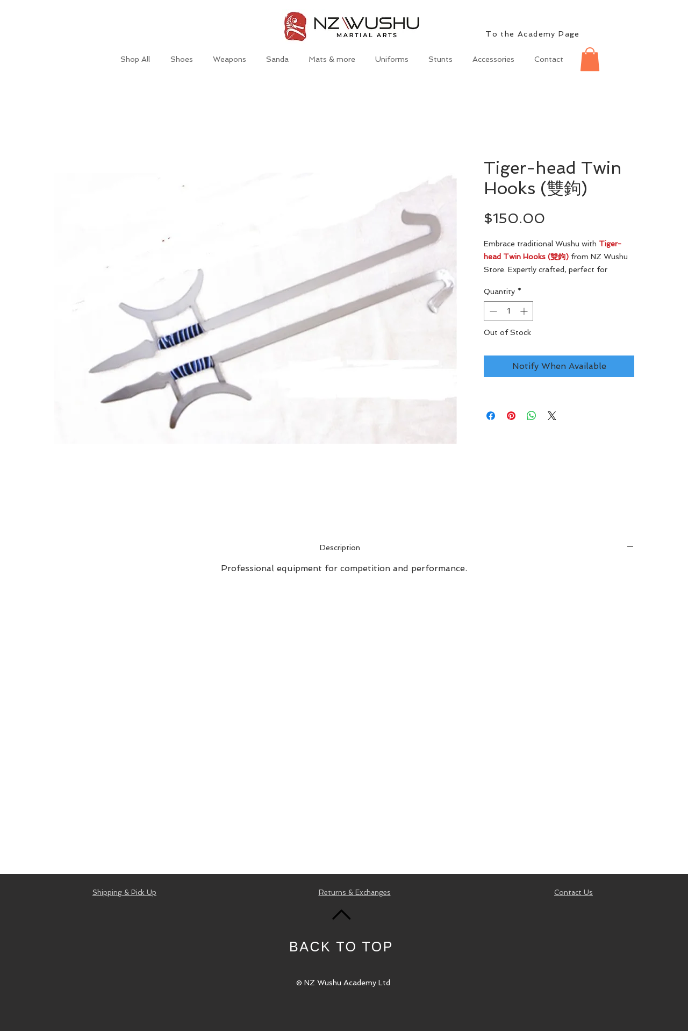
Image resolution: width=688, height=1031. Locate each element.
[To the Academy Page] (534, 34)
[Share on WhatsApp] (531, 415)
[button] (590, 59)
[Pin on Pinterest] (511, 415)
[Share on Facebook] (490, 415)
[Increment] (525, 311)
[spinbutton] (508, 311)
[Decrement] (492, 311)
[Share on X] (552, 415)
